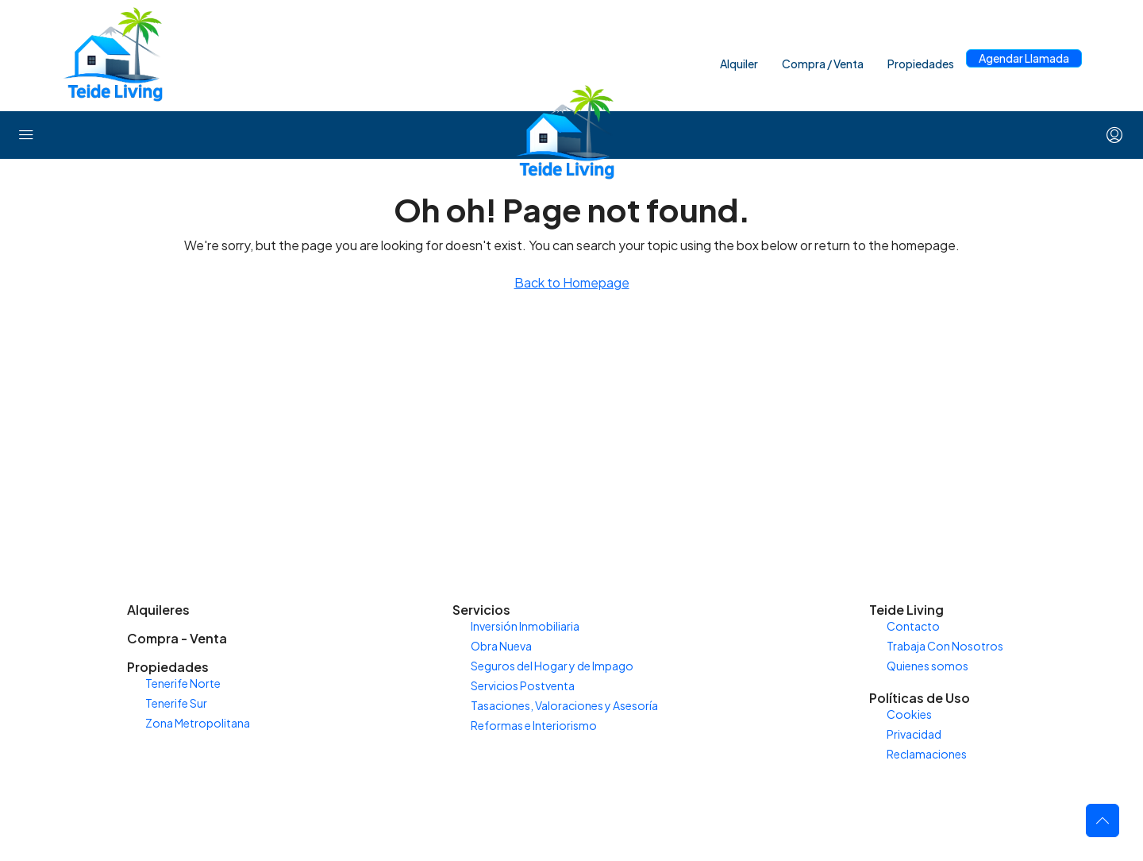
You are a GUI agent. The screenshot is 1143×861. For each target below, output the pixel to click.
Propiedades (920, 63)
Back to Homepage (571, 282)
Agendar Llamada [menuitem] (1024, 58)
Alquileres (158, 609)
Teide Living (906, 609)
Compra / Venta (823, 63)
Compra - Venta (177, 638)
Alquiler (739, 63)
